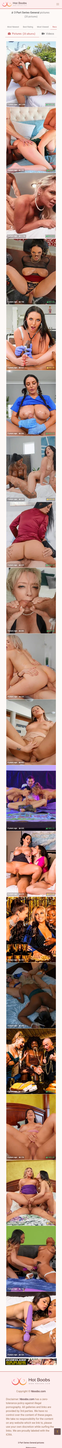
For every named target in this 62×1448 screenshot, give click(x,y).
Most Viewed (43, 27)
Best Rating (28, 27)
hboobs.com (38, 1391)
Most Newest (13, 27)
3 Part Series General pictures (31, 1443)
